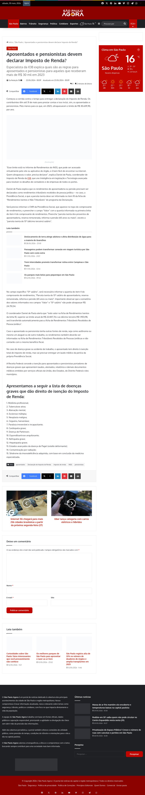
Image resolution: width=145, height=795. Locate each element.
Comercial (111, 785)
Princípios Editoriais (85, 785)
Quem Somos (99, 785)
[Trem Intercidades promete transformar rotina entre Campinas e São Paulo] (14, 265)
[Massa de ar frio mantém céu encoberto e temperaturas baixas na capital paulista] (82, 708)
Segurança (43, 23)
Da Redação (13, 80)
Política (53, 23)
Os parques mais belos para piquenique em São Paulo (49, 275)
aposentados (20, 465)
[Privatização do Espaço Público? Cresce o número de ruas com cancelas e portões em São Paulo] (82, 733)
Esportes (74, 23)
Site (52, 597)
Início (10, 42)
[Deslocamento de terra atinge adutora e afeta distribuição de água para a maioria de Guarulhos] (14, 240)
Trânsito (32, 23)
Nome (10, 585)
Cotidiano (63, 23)
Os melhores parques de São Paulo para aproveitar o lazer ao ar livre (48, 656)
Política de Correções (66, 785)
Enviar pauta (122, 785)
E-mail (10, 597)
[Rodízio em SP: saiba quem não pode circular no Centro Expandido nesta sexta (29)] (82, 721)
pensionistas (79, 465)
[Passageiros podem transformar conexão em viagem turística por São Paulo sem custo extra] (14, 253)
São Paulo (13, 23)
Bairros (23, 23)
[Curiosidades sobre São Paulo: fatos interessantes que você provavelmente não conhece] (19, 643)
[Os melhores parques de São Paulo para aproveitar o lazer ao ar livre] (49, 643)
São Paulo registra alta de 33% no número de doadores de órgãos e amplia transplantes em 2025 (78, 658)
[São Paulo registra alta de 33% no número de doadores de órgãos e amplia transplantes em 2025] (79, 643)
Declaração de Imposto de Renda (39, 465)
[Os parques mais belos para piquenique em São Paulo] (14, 278)
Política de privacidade (47, 785)
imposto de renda (60, 465)
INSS (70, 465)
